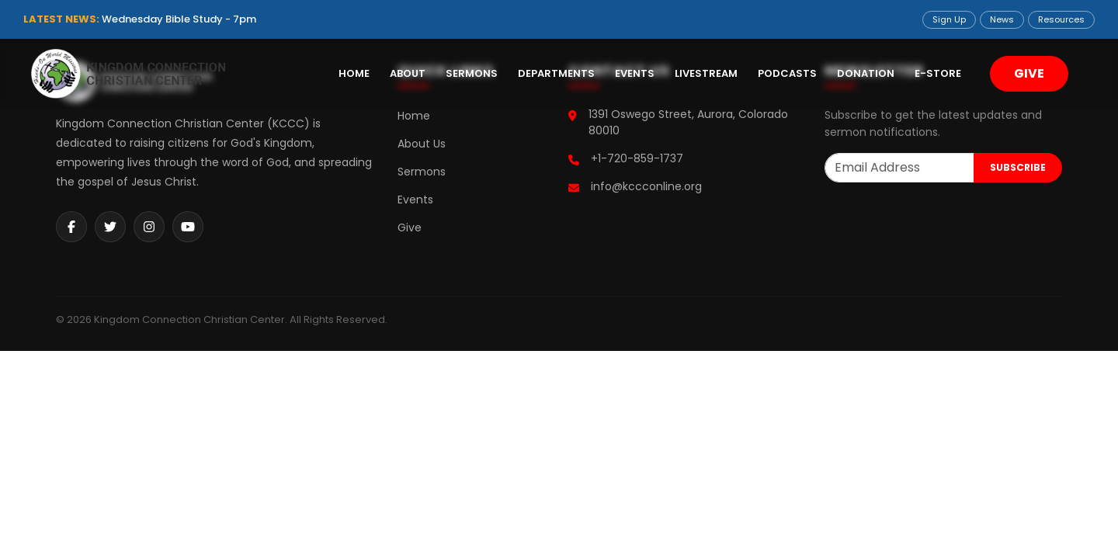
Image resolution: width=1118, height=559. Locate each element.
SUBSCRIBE (1018, 167)
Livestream (706, 73)
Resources (1061, 19)
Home (354, 73)
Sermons (472, 73)
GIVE (1029, 73)
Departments (556, 73)
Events (634, 73)
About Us (422, 143)
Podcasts (787, 73)
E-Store (938, 73)
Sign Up (949, 19)
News (1002, 19)
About (407, 73)
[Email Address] (899, 167)
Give (410, 227)
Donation (865, 73)
